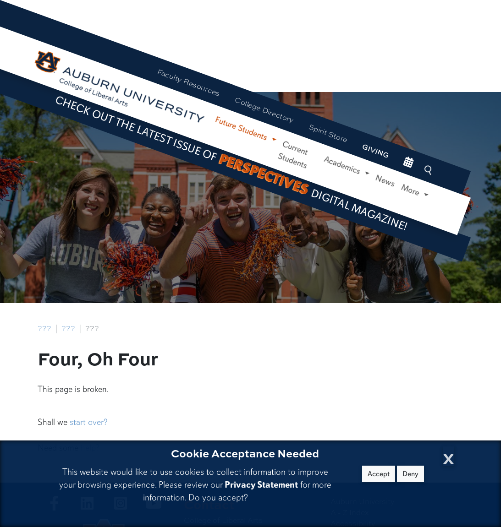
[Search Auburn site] (429, 170)
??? (44, 328)
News (385, 181)
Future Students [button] (242, 128)
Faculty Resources (188, 82)
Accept (379, 473)
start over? (88, 422)
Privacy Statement (261, 484)
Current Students (292, 155)
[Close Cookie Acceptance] (448, 456)
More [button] (411, 190)
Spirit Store (328, 133)
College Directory (264, 110)
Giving (376, 150)
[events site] (408, 162)
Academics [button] (343, 165)
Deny (410, 473)
